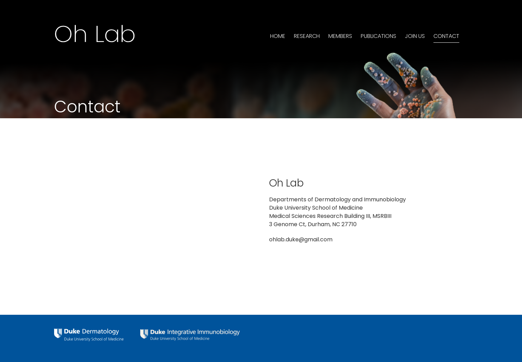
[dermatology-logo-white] (89, 331)
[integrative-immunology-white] (190, 332)
